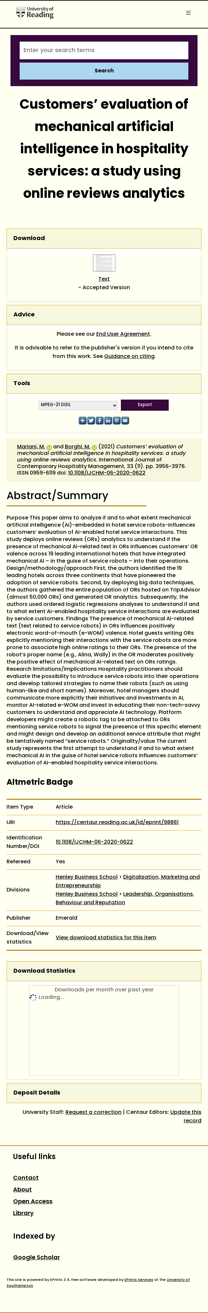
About (22, 1190)
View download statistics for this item (106, 938)
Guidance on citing (129, 356)
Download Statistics (44, 971)
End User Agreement (123, 334)
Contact (26, 1178)
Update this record (185, 1116)
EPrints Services (138, 1280)
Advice (24, 315)
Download (29, 239)
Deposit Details (36, 1093)
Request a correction (94, 1112)
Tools (21, 384)
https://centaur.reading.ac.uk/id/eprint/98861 (117, 822)
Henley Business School (87, 877)
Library (23, 1214)
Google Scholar (36, 1258)
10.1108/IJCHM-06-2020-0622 (106, 473)
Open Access (32, 1202)
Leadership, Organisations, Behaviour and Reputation (125, 898)
